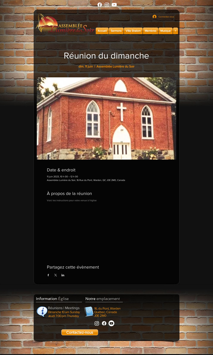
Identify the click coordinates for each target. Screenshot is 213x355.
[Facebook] (100, 5)
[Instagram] (107, 5)
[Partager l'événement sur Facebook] (48, 275)
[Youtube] (114, 5)
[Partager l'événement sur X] (55, 275)
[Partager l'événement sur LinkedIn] (62, 275)
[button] (116, 31)
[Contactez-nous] (79, 332)
